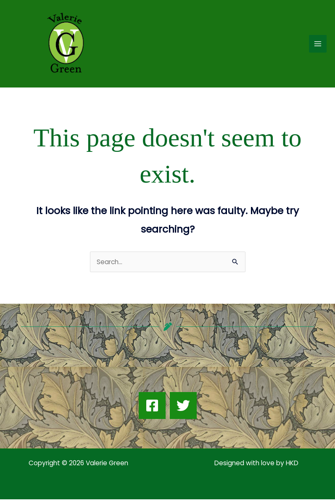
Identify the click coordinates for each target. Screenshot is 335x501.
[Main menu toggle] (318, 44)
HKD (291, 464)
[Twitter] (183, 407)
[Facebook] (152, 407)
